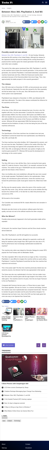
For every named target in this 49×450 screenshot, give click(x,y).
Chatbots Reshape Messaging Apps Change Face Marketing (22, 391)
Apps (4, 420)
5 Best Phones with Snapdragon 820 (30, 319)
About (3, 444)
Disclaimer (28, 448)
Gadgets (6, 306)
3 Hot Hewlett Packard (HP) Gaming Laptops (6, 319)
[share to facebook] (26, 21)
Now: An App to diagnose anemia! (14, 403)
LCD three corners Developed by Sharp (6, 335)
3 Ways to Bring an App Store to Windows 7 (17, 407)
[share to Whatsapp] (42, 21)
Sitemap (4, 448)
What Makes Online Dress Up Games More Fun (42, 319)
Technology (17, 420)
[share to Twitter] (34, 21)
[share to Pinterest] (39, 21)
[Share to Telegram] (45, 21)
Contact (27, 444)
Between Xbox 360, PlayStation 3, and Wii (14, 55)
